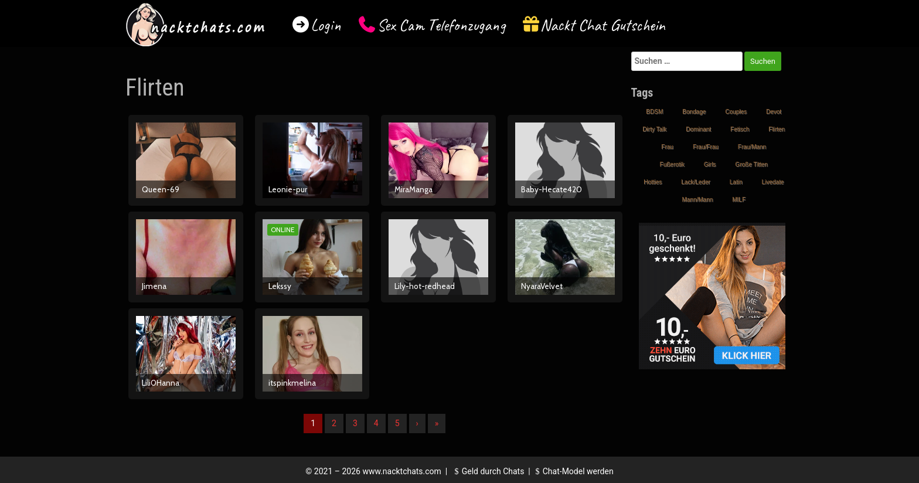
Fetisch (739, 129)
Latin (736, 182)
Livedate (772, 182)
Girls (710, 164)
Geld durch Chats (487, 471)
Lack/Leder (695, 182)
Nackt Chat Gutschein (602, 25)
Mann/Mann (697, 199)
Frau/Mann (752, 147)
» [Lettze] (437, 423)
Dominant (698, 129)
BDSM (654, 111)
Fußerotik (672, 164)
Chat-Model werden (572, 471)
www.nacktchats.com (401, 471)
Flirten (776, 129)
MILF (739, 199)
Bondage (694, 111)
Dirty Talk (654, 129)
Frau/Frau (706, 147)
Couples (736, 111)
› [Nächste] (417, 423)
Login (326, 25)
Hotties (653, 182)
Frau (667, 147)
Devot (773, 111)
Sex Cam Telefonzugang (441, 25)
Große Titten (751, 164)
